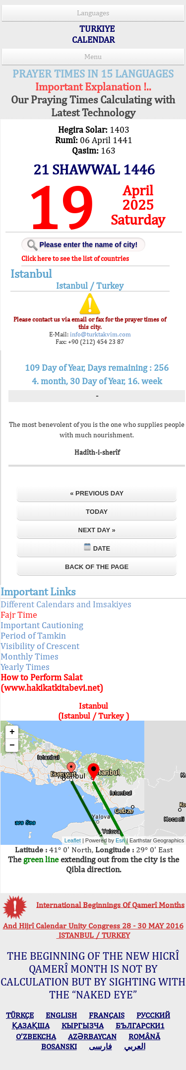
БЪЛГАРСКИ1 (140, 1025)
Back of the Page (96, 567)
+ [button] (25, 732)
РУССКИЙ (153, 1015)
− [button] (25, 745)
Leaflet (58, 840)
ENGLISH (61, 1015)
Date (96, 547)
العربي (134, 1046)
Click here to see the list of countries (87, 258)
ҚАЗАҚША (31, 1025)
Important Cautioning (55, 625)
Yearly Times (38, 666)
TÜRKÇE (20, 1015)
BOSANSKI (59, 1046)
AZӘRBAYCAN (92, 1036)
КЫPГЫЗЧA (83, 1025)
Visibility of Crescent (53, 646)
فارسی (100, 1046)
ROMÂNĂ (144, 1036)
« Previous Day (97, 493)
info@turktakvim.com (101, 334)
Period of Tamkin (46, 635)
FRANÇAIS (106, 1015)
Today (97, 511)
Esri (106, 840)
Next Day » (97, 530)
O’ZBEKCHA (36, 1036)
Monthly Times (43, 656)
